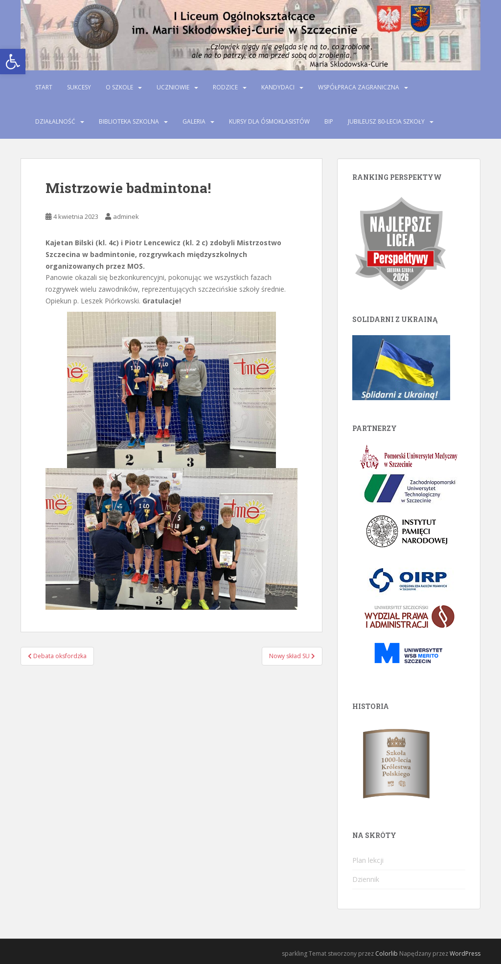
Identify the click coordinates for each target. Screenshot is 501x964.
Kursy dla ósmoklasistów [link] (269, 121)
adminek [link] (126, 216)
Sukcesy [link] (79, 87)
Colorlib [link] (386, 953)
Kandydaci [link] (278, 87)
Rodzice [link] (225, 87)
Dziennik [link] (365, 879)
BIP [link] (328, 121)
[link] (12, 61)
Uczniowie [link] (173, 87)
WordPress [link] (465, 953)
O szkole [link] (119, 87)
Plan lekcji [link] (368, 860)
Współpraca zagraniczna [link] (358, 87)
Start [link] (43, 87)
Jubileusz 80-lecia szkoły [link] (386, 121)
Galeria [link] (193, 121)
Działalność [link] (55, 121)
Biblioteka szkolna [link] (129, 121)
